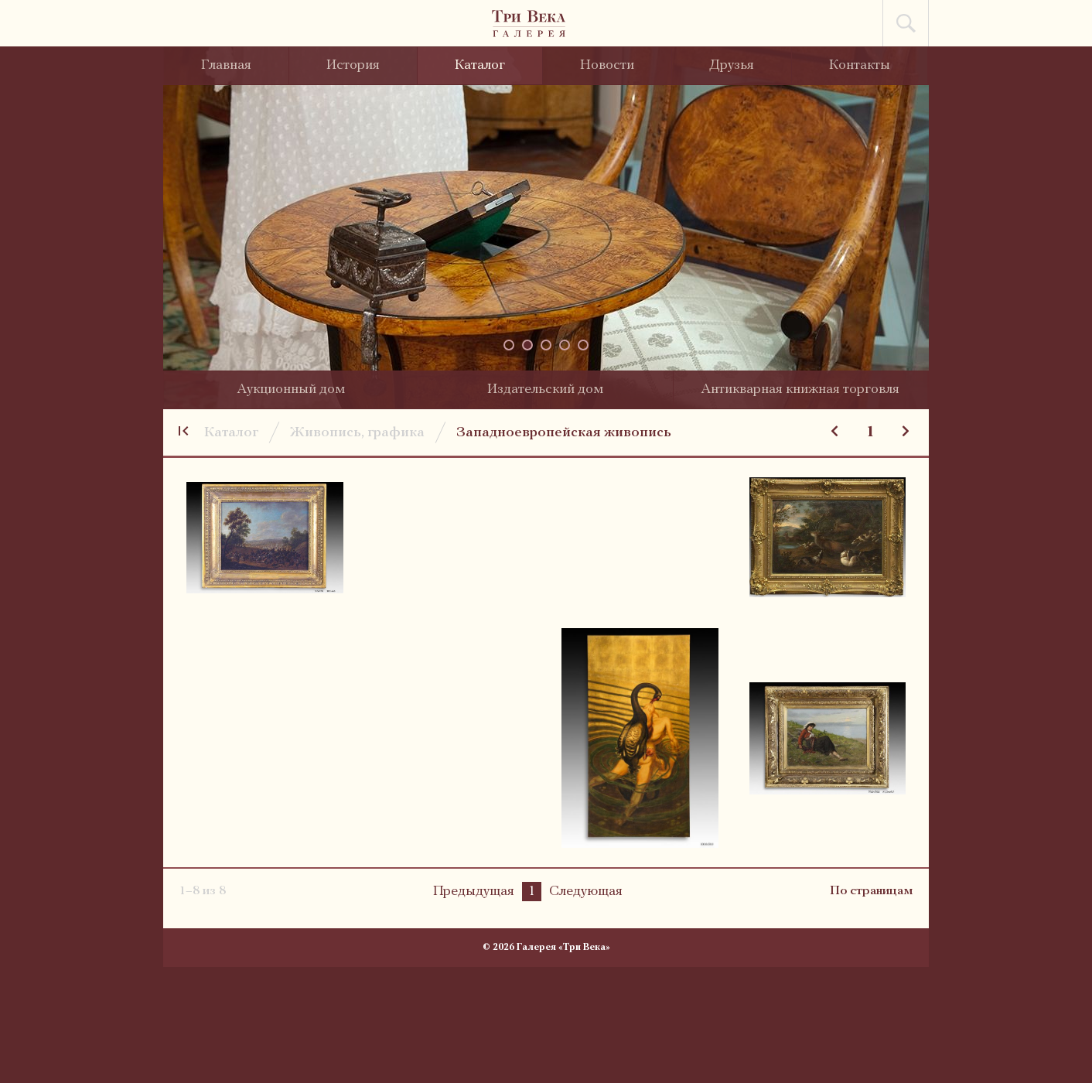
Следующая (586, 891)
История (353, 65)
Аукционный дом (291, 389)
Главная (226, 65)
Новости (607, 65)
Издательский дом (545, 389)
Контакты (859, 65)
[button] (508, 345)
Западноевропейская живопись (563, 432)
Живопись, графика (357, 432)
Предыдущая (473, 891)
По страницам (871, 891)
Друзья (731, 65)
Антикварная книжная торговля (800, 389)
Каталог (480, 65)
